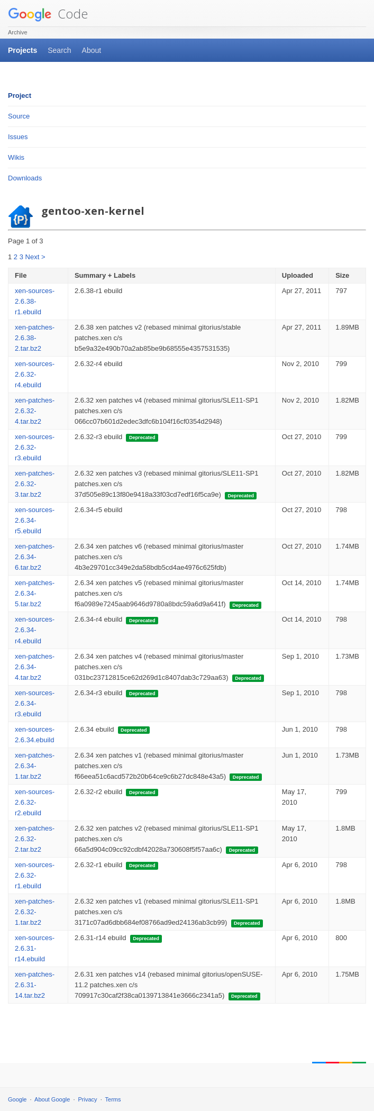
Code (48, 13)
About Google (52, 1099)
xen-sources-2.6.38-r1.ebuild (34, 301)
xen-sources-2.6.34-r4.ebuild (34, 629)
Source (19, 116)
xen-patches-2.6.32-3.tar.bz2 (34, 483)
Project (19, 95)
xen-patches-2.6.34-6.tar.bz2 (34, 556)
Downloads (25, 178)
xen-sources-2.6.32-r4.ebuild (34, 374)
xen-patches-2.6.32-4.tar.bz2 (34, 410)
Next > (35, 257)
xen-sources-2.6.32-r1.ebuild (34, 875)
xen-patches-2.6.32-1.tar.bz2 (34, 911)
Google (17, 1099)
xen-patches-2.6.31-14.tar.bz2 (34, 984)
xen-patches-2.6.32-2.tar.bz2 (34, 838)
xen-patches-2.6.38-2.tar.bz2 (34, 337)
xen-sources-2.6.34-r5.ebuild (34, 520)
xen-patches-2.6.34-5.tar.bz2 (34, 593)
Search (59, 50)
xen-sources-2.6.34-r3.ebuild (34, 703)
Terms (113, 1099)
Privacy (87, 1099)
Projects (22, 50)
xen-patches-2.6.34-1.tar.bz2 (34, 765)
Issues (18, 137)
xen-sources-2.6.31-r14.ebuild (34, 948)
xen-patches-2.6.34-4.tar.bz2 (34, 666)
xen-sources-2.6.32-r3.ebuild (34, 447)
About (92, 50)
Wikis (16, 157)
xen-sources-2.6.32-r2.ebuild (34, 802)
